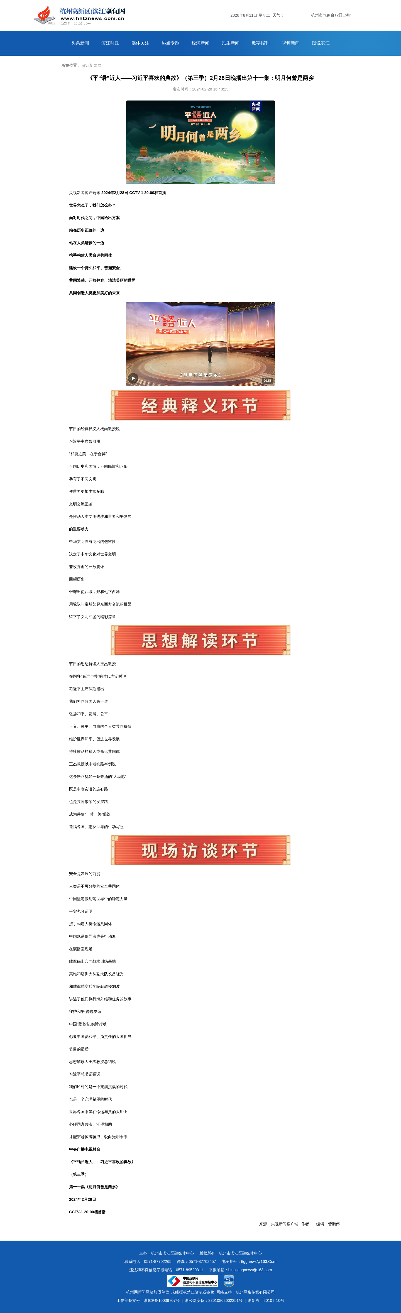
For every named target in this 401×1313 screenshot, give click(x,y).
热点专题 (170, 43)
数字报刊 (261, 43)
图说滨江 (321, 43)
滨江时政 (110, 43)
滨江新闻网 (91, 65)
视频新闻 (291, 43)
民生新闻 (230, 43)
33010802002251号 (225, 1300)
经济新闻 (200, 43)
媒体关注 (140, 43)
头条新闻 (80, 43)
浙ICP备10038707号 (162, 1300)
